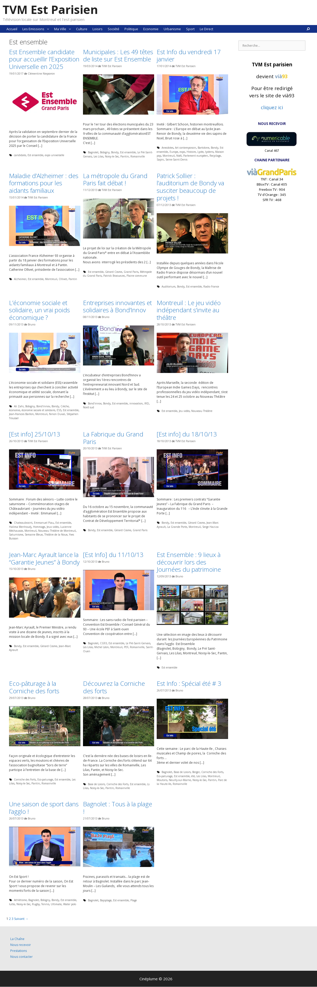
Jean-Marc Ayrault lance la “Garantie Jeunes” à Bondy (44, 558)
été (193, 776)
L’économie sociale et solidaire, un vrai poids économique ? (39, 310)
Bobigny (105, 152)
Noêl (179, 155)
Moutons (162, 780)
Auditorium (169, 286)
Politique (131, 29)
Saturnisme (16, 534)
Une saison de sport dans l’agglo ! (44, 808)
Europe (174, 152)
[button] (48, 29)
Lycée (200, 152)
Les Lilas (98, 156)
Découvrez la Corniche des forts (114, 687)
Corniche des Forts (25, 779)
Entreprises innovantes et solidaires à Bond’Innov (117, 306)
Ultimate (56, 904)
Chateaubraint (23, 522)
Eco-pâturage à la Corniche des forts (34, 687)
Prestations (18, 951)
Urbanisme (172, 29)
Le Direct (206, 29)
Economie (151, 29)
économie (14, 410)
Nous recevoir (20, 945)
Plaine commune (137, 275)
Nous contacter (21, 956)
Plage (133, 900)
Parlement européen (195, 155)
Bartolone (203, 147)
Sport (190, 29)
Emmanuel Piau (44, 522)
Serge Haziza (210, 527)
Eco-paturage (45, 779)
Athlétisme (20, 900)
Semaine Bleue (34, 534)
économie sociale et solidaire (38, 410)
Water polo (69, 904)
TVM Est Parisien (50, 9)
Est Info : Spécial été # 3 (189, 683)
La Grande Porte (177, 527)
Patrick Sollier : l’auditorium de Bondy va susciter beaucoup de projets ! (190, 186)
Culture (81, 29)
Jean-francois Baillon (21, 414)
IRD (146, 403)
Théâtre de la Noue (56, 534)
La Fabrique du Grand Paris (113, 438)
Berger (196, 772)
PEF (126, 647)
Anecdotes (167, 147)
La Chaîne (17, 939)
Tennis (45, 904)
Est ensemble (35, 155)
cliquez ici (272, 107)
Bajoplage (106, 900)
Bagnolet (93, 152)
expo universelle (54, 155)
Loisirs (98, 29)
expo (182, 152)
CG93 (103, 643)
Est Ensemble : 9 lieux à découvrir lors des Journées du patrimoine (189, 562)
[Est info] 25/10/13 (34, 434)
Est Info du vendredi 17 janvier (189, 55)
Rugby (36, 904)
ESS (59, 410)
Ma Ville (63, 29)
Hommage (39, 527)
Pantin (124, 156)
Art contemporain (185, 147)
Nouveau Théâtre (201, 411)
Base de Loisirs (96, 784)
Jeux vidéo (53, 527)
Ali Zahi (19, 406)
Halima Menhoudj (20, 527)
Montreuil (169, 155)
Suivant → (21, 919)
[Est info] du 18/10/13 (187, 434)
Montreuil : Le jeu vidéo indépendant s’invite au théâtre (189, 310)
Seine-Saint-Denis (176, 159)
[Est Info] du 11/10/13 (113, 554)
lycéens (209, 152)
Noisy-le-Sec (112, 156)
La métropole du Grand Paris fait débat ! (115, 179)
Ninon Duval (57, 414)
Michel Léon (101, 647)
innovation (136, 403)
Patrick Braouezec (114, 275)
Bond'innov (43, 406)
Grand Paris (131, 272)
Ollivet (63, 279)
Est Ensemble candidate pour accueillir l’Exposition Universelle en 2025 (44, 59)
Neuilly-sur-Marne (180, 780)
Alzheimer (20, 279)
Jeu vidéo (184, 411)
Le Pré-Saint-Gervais (138, 643)
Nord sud (88, 407)
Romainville (137, 156)
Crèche (65, 406)
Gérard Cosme (113, 272)
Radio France (211, 286)
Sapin (160, 159)
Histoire (191, 152)
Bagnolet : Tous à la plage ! (117, 808)
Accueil (11, 29)
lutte (12, 904)
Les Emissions (37, 29)
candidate (20, 155)
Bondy (115, 152)
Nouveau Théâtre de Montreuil (57, 530)
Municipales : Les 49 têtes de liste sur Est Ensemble (118, 55)
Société (113, 29)
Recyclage (215, 155)
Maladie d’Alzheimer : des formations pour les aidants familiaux (43, 183)
